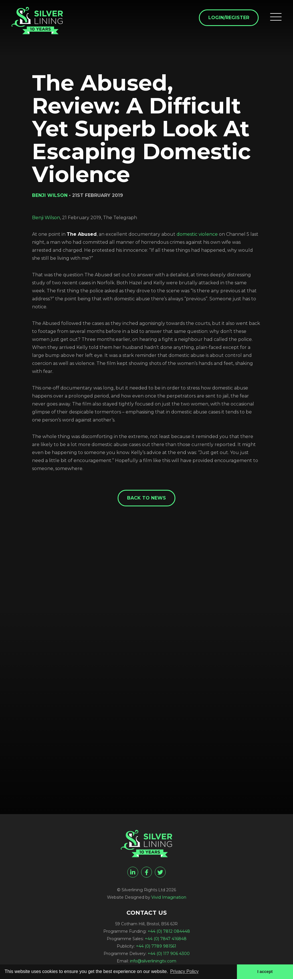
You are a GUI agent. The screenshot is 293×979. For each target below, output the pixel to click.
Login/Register (228, 17)
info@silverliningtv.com (153, 961)
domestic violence (197, 234)
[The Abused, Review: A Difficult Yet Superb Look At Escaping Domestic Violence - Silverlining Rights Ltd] (37, 20)
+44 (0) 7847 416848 (166, 938)
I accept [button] (265, 971)
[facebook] (146, 872)
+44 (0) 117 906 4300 (169, 953)
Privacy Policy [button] (184, 971)
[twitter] (160, 872)
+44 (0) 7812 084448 (169, 931)
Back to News (146, 498)
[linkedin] (132, 872)
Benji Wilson (46, 217)
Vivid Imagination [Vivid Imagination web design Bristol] (168, 897)
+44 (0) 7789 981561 (156, 946)
